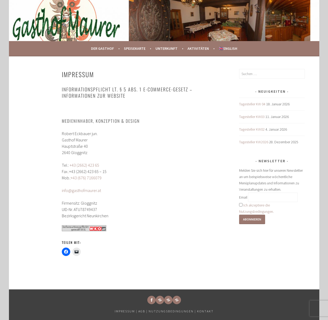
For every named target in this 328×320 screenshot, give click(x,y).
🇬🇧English (228, 48)
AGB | (143, 311)
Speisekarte (134, 48)
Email (243, 197)
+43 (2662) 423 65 (84, 165)
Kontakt (205, 311)
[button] (160, 300)
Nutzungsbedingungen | (173, 311)
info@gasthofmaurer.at (81, 190)
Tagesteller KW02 (252, 129)
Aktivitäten (198, 48)
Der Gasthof (102, 48)
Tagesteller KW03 (252, 116)
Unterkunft (166, 48)
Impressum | (126, 311)
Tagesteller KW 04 (252, 104)
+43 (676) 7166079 (86, 177)
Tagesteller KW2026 (253, 142)
